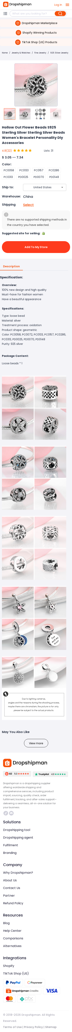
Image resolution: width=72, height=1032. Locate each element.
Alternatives (12, 946)
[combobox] (39, 187)
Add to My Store (36, 247)
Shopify (8, 966)
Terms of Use (12, 1027)
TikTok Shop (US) (16, 973)
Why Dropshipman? (18, 872)
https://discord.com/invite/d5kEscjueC (11, 813)
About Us (10, 880)
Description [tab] (11, 267)
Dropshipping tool (16, 830)
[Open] (62, 187)
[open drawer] (67, 5)
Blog (6, 923)
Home (5, 52)
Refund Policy (13, 903)
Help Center (12, 931)
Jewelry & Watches (21, 52)
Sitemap (51, 1027)
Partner (9, 895)
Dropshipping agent (18, 837)
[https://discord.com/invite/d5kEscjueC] (11, 813)
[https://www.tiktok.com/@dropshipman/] (5, 813)
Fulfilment (10, 845)
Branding (10, 853)
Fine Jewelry (40, 52)
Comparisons (13, 938)
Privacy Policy (33, 1027)
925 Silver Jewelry (59, 52)
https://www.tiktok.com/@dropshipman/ (5, 813)
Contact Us (11, 888)
